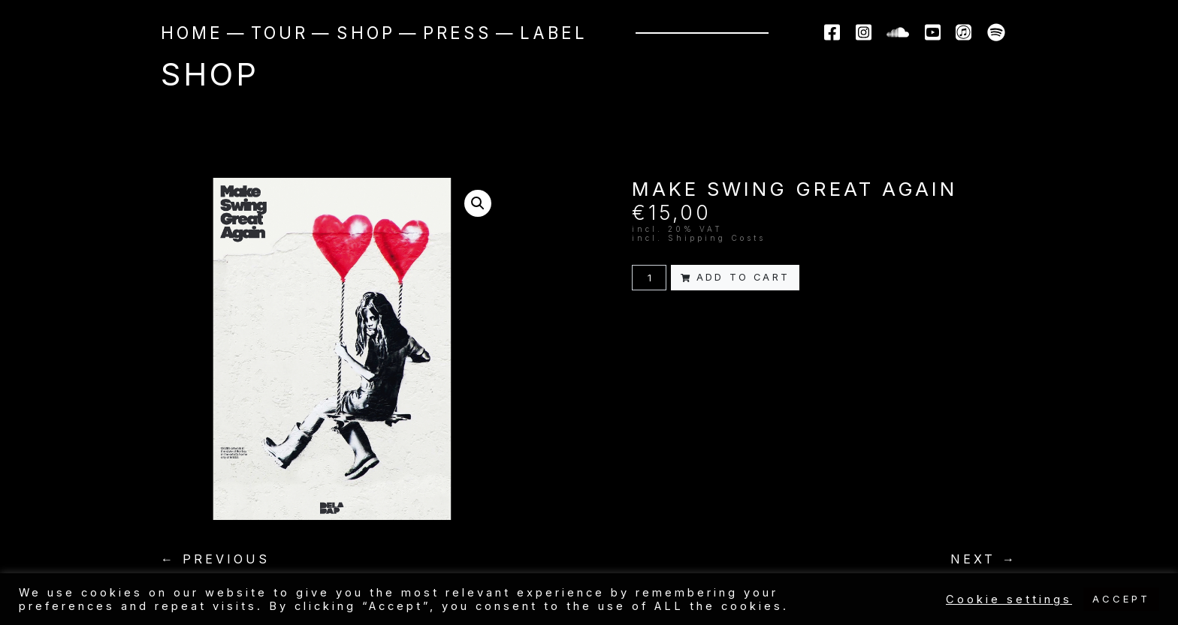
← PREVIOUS (215, 558)
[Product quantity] (649, 277)
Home (192, 33)
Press (457, 33)
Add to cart (735, 277)
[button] (477, 203)
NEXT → (983, 558)
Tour (279, 33)
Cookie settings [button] (1009, 599)
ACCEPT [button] (1121, 599)
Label (553, 33)
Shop (366, 33)
